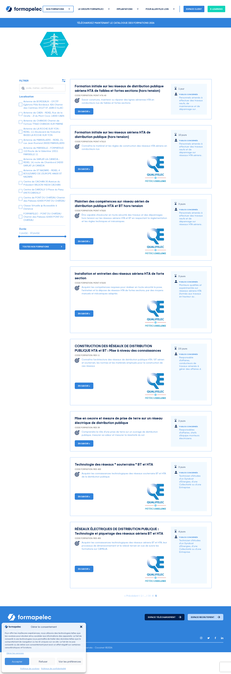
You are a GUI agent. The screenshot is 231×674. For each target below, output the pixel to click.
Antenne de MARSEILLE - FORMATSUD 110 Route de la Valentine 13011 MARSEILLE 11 (43, 173)
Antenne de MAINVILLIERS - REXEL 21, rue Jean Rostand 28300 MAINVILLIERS (43, 163)
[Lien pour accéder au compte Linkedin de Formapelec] (222, 660)
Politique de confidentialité (53, 668)
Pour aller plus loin (160, 9)
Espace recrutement (205, 639)
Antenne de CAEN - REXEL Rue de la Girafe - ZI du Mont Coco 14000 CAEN (43, 136)
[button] (81, 626)
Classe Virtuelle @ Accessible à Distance (40, 229)
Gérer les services (15, 653)
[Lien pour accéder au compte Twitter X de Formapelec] (208, 660)
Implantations (127, 9)
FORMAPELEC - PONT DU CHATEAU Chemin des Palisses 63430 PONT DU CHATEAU (43, 238)
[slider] (19, 258)
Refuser (43, 661)
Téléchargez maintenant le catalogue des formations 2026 (115, 22)
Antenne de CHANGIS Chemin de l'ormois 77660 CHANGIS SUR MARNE (43, 144)
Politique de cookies (29, 668)
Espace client (194, 9)
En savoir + (84, 133)
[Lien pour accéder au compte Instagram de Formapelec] (201, 660)
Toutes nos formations (42, 268)
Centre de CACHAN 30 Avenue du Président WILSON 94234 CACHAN (41, 205)
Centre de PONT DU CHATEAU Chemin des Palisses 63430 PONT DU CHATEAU (44, 221)
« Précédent (131, 617)
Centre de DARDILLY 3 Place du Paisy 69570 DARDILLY (43, 213)
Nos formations (58, 9)
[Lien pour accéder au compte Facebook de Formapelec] (215, 660)
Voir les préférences (70, 661)
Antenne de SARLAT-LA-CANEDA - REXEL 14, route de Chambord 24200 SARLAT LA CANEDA (43, 184)
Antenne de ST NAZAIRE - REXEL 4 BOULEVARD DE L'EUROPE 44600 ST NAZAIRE (42, 195)
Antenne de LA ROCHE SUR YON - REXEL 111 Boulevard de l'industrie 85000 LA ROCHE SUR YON (41, 153)
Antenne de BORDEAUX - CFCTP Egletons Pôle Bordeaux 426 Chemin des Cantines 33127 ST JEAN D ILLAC (43, 126)
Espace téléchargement (164, 639)
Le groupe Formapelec (94, 9)
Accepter (17, 661)
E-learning (216, 9)
